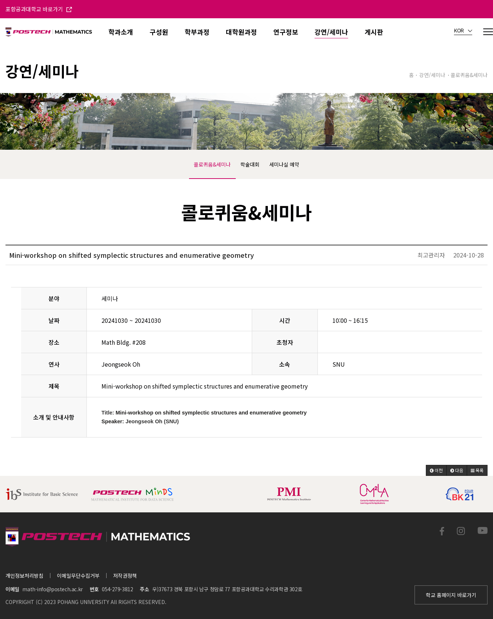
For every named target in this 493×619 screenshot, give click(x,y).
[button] (436, 470)
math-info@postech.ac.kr (52, 589)
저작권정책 (125, 575)
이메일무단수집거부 (78, 575)
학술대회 (249, 164)
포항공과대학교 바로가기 (38, 9)
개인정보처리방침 (24, 575)
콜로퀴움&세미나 (212, 164)
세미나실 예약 (284, 164)
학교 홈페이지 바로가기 (451, 595)
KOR (463, 31)
